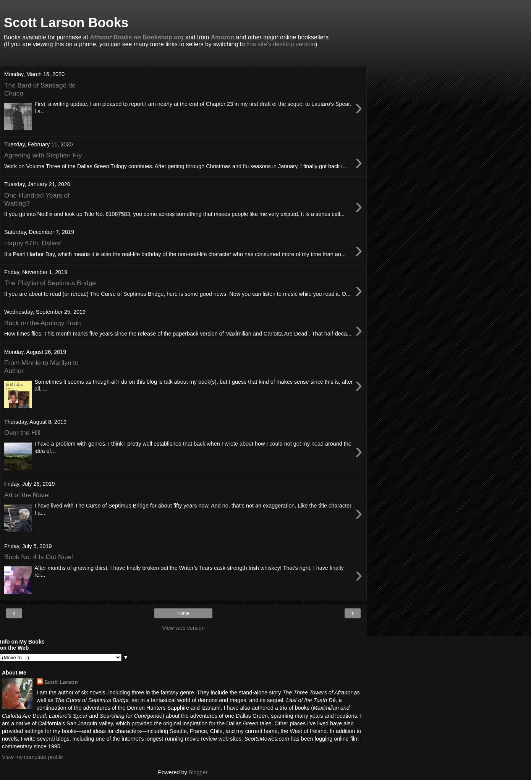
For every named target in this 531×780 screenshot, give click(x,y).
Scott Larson (61, 682)
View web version (183, 628)
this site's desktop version (280, 44)
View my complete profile (32, 757)
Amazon (223, 37)
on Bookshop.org (136, 37)
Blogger (198, 772)
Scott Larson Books (66, 22)
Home (183, 613)
